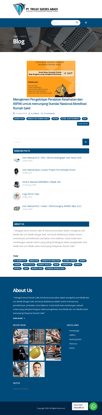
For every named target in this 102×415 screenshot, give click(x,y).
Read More (83, 123)
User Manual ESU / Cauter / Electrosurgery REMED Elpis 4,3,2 (51, 206)
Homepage (74, 330)
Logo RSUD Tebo (30, 194)
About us (73, 343)
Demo (72, 348)
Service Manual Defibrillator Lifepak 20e (41, 181)
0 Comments (49, 113)
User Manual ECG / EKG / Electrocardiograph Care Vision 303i (51, 157)
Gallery (72, 335)
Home (15, 36)
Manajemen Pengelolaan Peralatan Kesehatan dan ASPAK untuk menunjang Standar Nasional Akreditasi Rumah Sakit (50, 103)
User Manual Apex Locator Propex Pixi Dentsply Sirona (48, 169)
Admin (36, 113)
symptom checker (21, 389)
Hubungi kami (75, 339)
